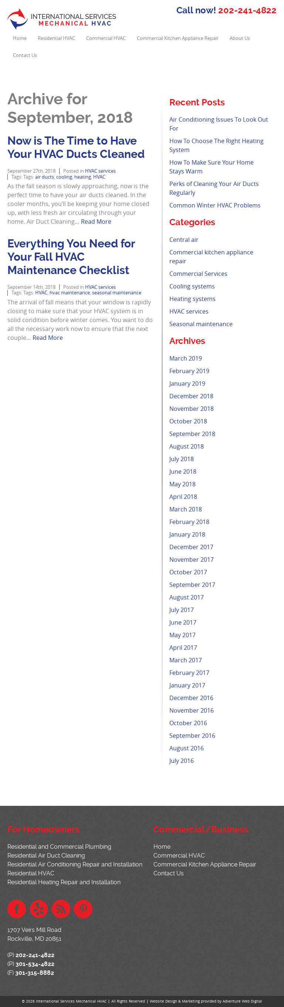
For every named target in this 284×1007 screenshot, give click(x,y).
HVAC (99, 177)
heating (82, 177)
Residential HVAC (56, 38)
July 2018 (181, 459)
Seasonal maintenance (201, 324)
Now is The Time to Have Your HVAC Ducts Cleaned (76, 147)
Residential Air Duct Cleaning (46, 855)
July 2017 (181, 610)
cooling (64, 177)
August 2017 (186, 597)
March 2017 (185, 660)
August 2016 (186, 748)
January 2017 (187, 685)
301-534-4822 (35, 963)
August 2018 (186, 446)
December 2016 (191, 698)
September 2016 (192, 735)
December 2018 (191, 396)
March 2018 (185, 509)
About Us (240, 38)
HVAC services (100, 171)
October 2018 (188, 421)
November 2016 (191, 710)
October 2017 (188, 572)
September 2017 (192, 585)
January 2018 (187, 534)
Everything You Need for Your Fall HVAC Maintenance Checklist (71, 257)
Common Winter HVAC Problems (215, 205)
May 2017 (182, 635)
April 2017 (183, 647)
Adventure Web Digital (242, 1001)
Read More (96, 221)
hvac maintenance (70, 293)
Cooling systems (192, 286)
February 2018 (189, 522)
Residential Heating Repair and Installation (64, 882)
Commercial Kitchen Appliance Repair (178, 38)
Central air (184, 240)
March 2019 (185, 358)
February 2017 (189, 673)
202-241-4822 (247, 10)
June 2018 (182, 471)
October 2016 (188, 723)
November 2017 (191, 559)
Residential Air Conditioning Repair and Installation (74, 864)
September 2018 (192, 434)
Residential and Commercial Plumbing (59, 846)
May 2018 (182, 484)
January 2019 (187, 383)
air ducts (44, 177)
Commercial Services (198, 274)
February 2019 (189, 371)
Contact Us (25, 55)
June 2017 (182, 622)
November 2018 (191, 409)
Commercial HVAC (106, 38)
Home (20, 38)
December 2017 (191, 547)
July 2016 (181, 761)
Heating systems (192, 299)
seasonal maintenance (116, 293)
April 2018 (183, 497)
